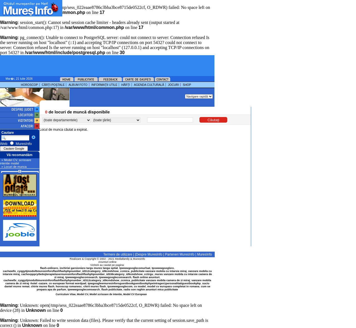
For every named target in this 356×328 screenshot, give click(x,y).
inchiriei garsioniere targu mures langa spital (89, 267)
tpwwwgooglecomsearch (81, 277)
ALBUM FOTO (77, 84)
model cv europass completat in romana (173, 286)
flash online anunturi (146, 277)
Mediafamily (122, 258)
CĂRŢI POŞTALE (53, 84)
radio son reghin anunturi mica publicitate (151, 289)
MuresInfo (139, 258)
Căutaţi (213, 120)
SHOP (187, 84)
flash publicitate (112, 289)
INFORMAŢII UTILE (104, 84)
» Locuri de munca (14, 166)
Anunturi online (107, 261)
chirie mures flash (42, 286)
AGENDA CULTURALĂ (149, 84)
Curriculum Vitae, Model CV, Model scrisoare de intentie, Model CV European (101, 294)
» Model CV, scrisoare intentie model (15, 161)
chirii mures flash (94, 286)
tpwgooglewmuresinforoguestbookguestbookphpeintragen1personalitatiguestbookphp (144, 283)
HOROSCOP (29, 84)
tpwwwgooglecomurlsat (134, 267)
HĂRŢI (125, 84)
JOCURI (173, 84)
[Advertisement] (129, 8)
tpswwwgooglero (163, 267)
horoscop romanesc (69, 286)
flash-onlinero (49, 267)
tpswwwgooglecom (119, 286)
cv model (140, 286)
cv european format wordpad (67, 283)
